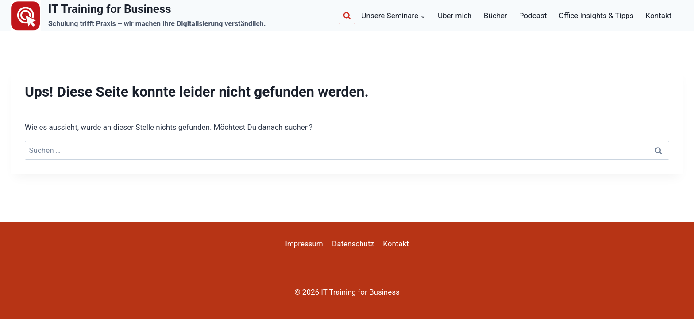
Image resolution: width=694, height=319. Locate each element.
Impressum (304, 243)
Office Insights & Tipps (596, 15)
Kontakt (659, 15)
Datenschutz (353, 243)
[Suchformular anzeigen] (347, 16)
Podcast (533, 15)
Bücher (495, 15)
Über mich (455, 15)
